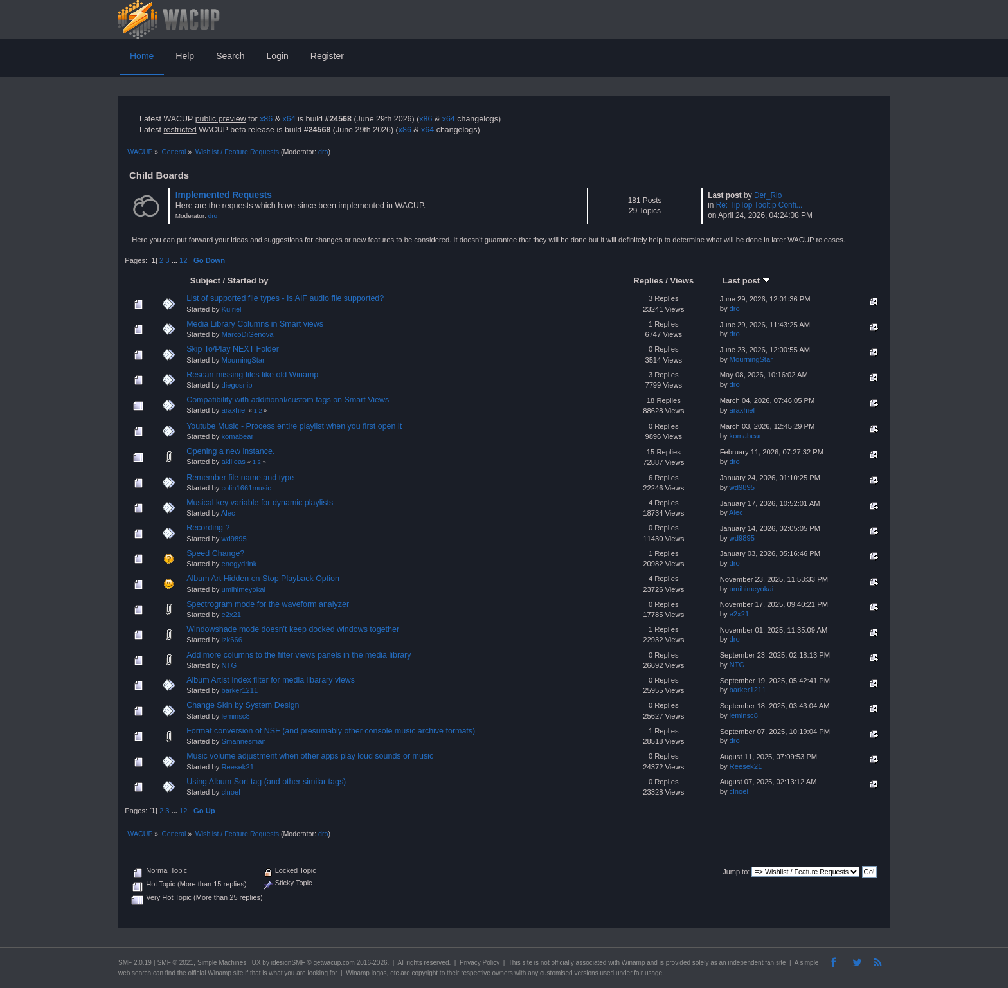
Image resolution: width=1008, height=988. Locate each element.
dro (323, 152)
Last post (746, 280)
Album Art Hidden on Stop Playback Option (262, 578)
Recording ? (208, 527)
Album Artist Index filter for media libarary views (270, 680)
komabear (237, 436)
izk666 (231, 639)
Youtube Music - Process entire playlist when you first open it (294, 426)
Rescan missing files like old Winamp (252, 374)
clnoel (230, 792)
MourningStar (242, 360)
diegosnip (236, 385)
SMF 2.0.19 (135, 962)
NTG (229, 665)
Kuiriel (231, 309)
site (527, 962)
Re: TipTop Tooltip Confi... (759, 205)
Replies (648, 280)
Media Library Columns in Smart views (254, 323)
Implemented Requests (224, 195)
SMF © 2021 (176, 962)
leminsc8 (235, 716)
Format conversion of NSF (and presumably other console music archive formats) (330, 730)
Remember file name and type (240, 477)
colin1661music (246, 488)
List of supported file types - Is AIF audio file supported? (285, 298)
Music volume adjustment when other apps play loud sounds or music (309, 755)
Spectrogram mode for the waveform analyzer (267, 604)
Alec (228, 513)
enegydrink (238, 564)
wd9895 (742, 487)
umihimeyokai (243, 589)
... (175, 260)
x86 (266, 118)
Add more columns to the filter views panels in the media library (298, 655)
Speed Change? (215, 553)
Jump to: (736, 872)
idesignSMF (288, 962)
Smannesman (243, 741)
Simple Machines (221, 962)
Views (682, 280)
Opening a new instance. (230, 451)
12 (183, 260)
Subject (205, 280)
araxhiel (233, 410)
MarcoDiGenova (247, 334)
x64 (288, 118)
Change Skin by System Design (242, 705)
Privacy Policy (480, 962)
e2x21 (231, 614)
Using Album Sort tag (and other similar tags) (266, 781)
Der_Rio (768, 195)
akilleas (233, 461)
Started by (248, 280)
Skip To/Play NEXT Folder (232, 349)
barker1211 (239, 690)
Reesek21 (237, 767)
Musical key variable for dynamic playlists (259, 502)
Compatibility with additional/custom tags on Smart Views (287, 399)
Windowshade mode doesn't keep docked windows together (292, 629)
